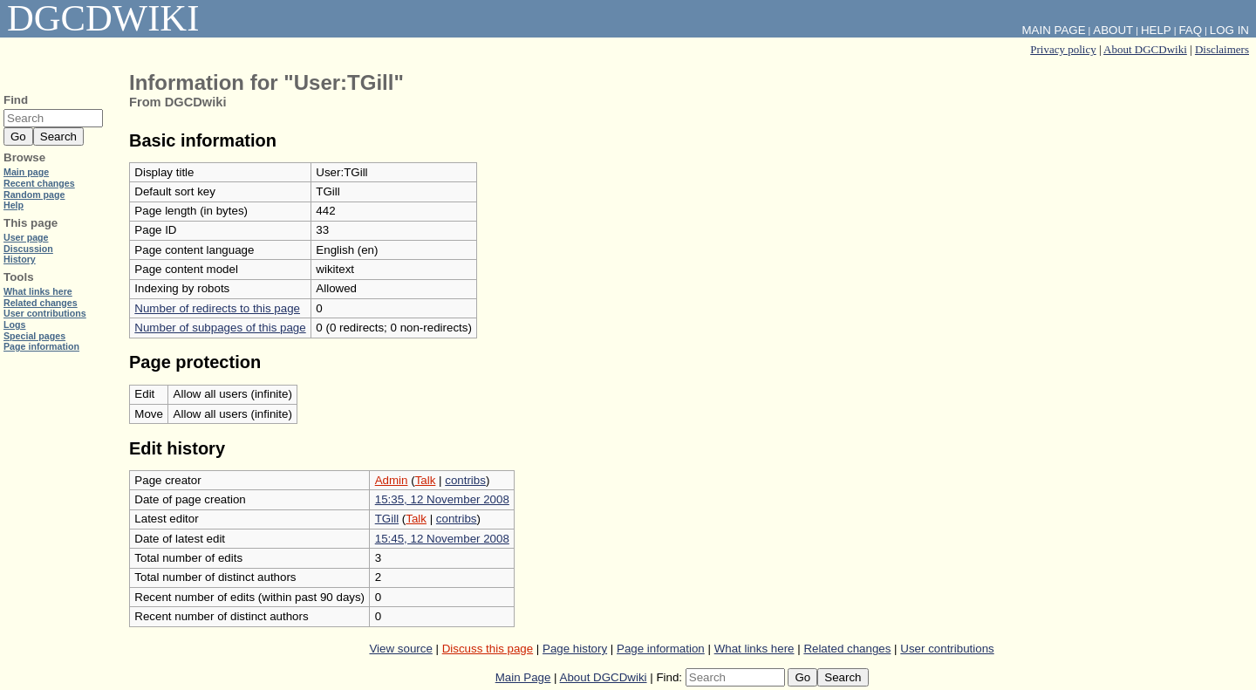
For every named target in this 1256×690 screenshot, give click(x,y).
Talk (425, 480)
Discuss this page (487, 648)
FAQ (1190, 30)
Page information (661, 648)
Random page (34, 194)
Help (1156, 30)
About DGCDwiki (1145, 49)
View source (400, 648)
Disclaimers (1222, 49)
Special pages (34, 336)
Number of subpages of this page (219, 327)
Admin (391, 480)
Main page (26, 172)
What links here (754, 648)
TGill (387, 518)
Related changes (847, 648)
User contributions (946, 648)
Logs (14, 324)
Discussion (28, 248)
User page (26, 237)
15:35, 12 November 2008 (442, 499)
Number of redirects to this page (217, 308)
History (19, 259)
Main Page (523, 677)
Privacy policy (1063, 49)
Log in (1229, 30)
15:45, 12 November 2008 (442, 538)
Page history (575, 648)
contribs (465, 480)
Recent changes (39, 183)
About (1113, 30)
